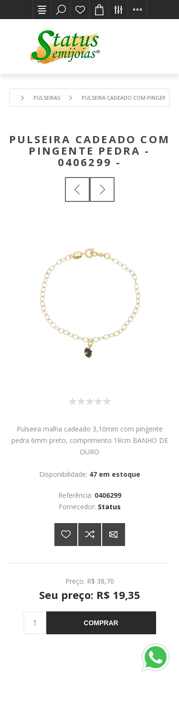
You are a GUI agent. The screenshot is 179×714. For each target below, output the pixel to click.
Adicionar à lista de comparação (89, 534)
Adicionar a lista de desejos (65, 534)
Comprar (101, 623)
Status (109, 506)
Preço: (75, 580)
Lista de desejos (80, 9)
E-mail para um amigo (113, 534)
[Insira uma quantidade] (34, 622)
